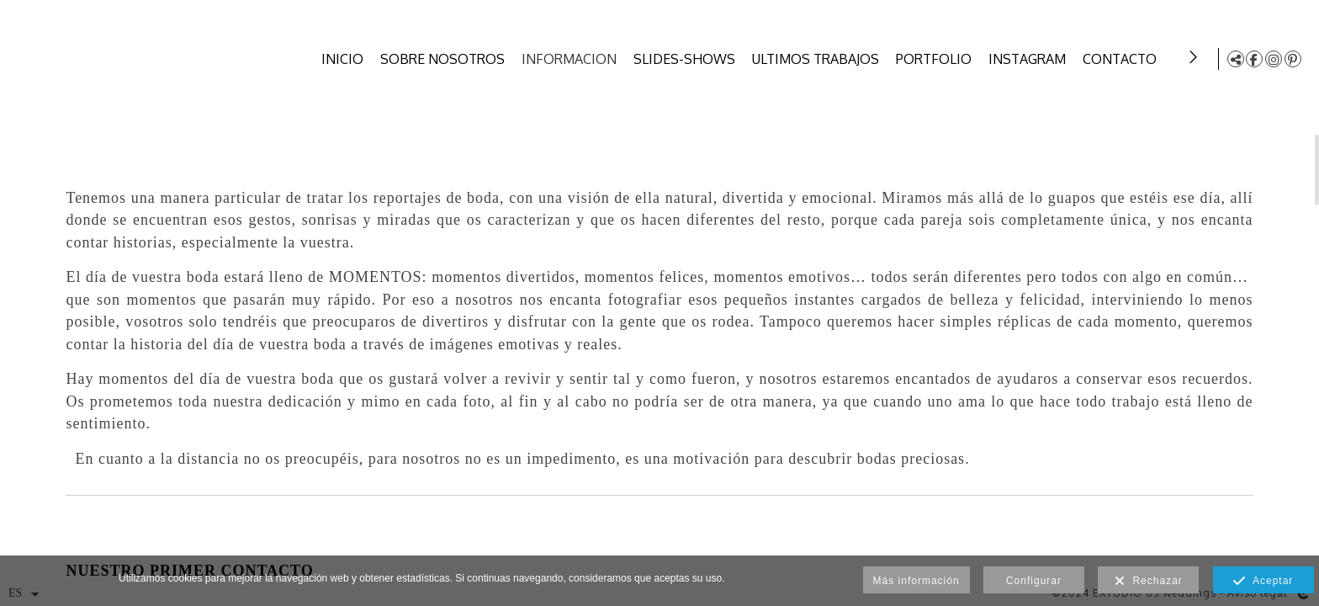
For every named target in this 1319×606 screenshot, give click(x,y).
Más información (916, 581)
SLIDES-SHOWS (687, 58)
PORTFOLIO (936, 58)
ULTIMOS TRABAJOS (818, 58)
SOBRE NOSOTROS (445, 58)
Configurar (1034, 581)
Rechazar (1149, 581)
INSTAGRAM (1029, 58)
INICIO (345, 58)
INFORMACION (571, 58)
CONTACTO (1122, 58)
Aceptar (1263, 581)
